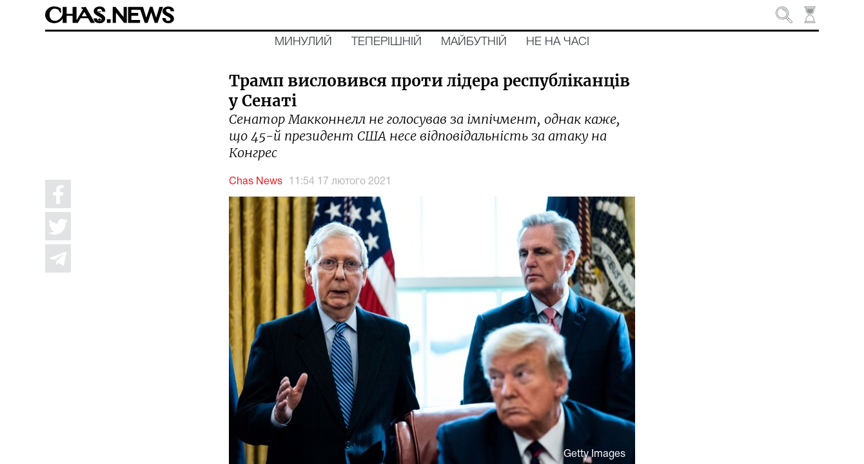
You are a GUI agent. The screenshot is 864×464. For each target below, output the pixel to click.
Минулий (303, 42)
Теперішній (386, 42)
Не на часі (557, 42)
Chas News (255, 181)
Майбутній (474, 42)
